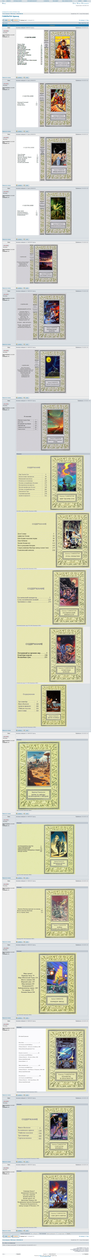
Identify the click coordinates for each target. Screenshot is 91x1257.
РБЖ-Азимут (13, 13)
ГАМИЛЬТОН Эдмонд (10, 16)
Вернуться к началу (7, 77)
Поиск (79, 3)
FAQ (74, 3)
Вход (4, 3)
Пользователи (85, 3)
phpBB (40, 1255)
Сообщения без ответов (7, 11)
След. (87, 20)
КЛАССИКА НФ (20, 13)
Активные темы (16, 11)
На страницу (81, 20)
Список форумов (6, 13)
